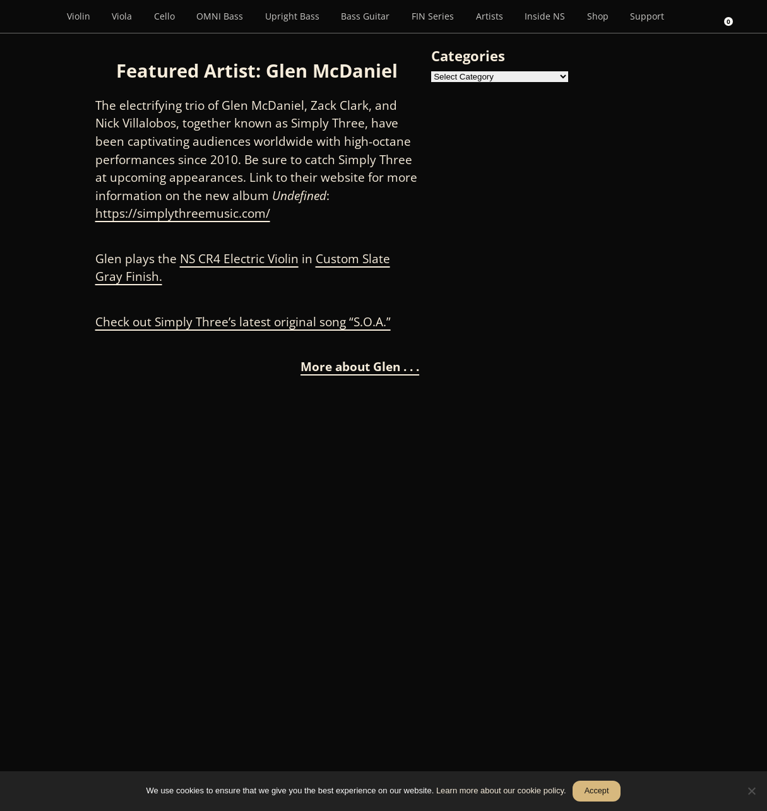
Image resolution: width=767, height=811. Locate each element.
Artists (489, 16)
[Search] (692, 16)
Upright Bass (292, 16)
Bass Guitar (365, 16)
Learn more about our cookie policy (500, 790)
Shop (598, 16)
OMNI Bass (219, 16)
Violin (78, 16)
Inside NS (545, 16)
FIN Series (433, 16)
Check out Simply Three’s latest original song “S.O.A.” (243, 322)
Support (647, 16)
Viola (122, 16)
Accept (597, 790)
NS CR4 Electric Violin (239, 259)
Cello (164, 16)
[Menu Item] (38, 16)
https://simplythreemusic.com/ (182, 213)
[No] (751, 790)
